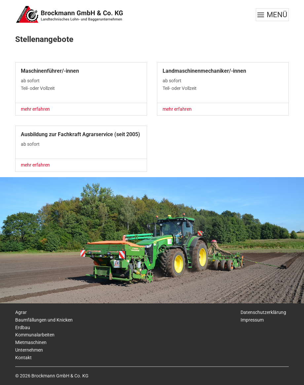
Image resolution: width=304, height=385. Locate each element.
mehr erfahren (35, 109)
